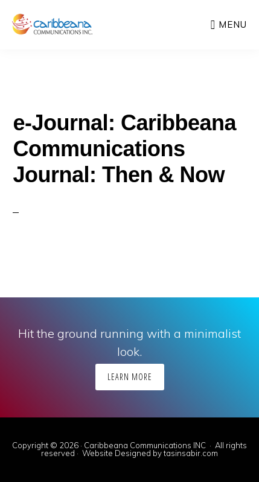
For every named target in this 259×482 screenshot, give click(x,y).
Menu (233, 24)
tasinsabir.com (191, 453)
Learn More (129, 376)
